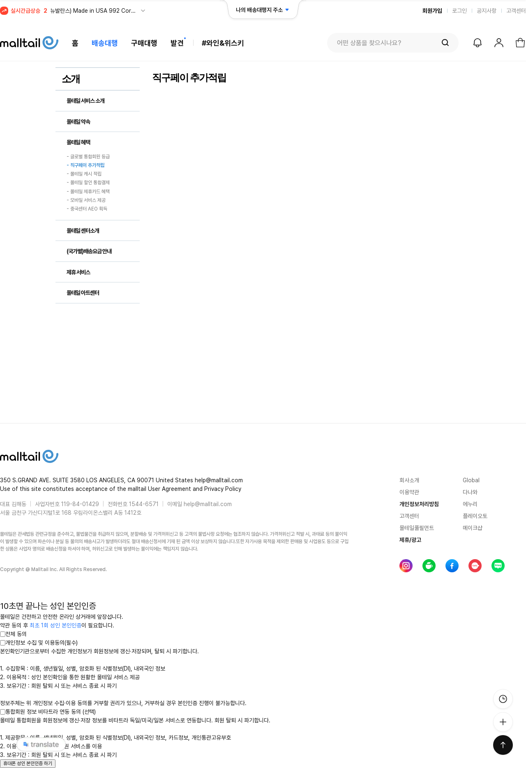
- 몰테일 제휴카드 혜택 (88, 191)
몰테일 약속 (78, 121)
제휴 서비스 (78, 272)
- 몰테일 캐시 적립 (84, 174)
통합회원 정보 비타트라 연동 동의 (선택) (48, 711)
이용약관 (409, 492)
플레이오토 (475, 516)
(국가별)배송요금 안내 (89, 251)
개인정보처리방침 (419, 504)
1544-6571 (144, 504)
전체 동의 (13, 634)
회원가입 (432, 10)
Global (471, 480)
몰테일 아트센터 (83, 292)
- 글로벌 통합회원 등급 (88, 157)
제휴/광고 (410, 540)
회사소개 (409, 480)
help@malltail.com (208, 504)
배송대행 (105, 43)
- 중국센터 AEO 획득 (87, 209)
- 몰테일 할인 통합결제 (88, 183)
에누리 (470, 504)
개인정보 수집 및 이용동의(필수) (39, 642)
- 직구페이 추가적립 (85, 165)
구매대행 (144, 43)
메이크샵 (472, 528)
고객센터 (516, 10)
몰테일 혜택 (78, 142)
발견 (177, 43)
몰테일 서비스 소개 (85, 100)
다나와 (470, 492)
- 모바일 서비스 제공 (86, 200)
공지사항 (486, 10)
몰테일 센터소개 (83, 230)
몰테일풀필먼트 (416, 528)
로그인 (459, 10)
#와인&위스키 (223, 43)
